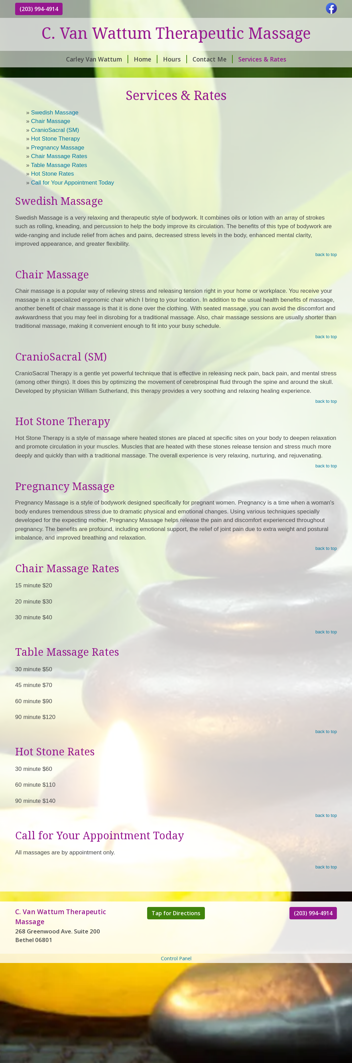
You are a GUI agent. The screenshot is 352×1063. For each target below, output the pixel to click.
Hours (175, 59)
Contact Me (212, 59)
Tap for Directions (176, 913)
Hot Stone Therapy (55, 138)
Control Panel (176, 958)
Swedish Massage (54, 112)
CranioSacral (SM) (55, 130)
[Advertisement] (176, 1013)
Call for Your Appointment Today (72, 182)
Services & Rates (262, 59)
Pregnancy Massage (57, 147)
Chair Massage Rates (59, 156)
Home (145, 59)
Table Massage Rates (59, 165)
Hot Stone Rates (52, 173)
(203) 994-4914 (39, 9)
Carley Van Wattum (97, 59)
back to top (326, 254)
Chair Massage (50, 121)
